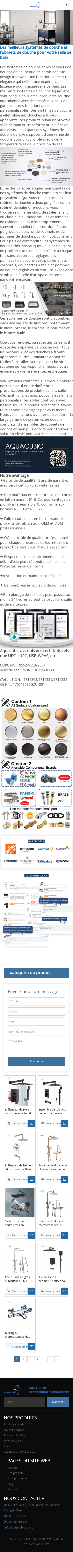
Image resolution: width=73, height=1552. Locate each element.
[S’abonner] (58, 1402)
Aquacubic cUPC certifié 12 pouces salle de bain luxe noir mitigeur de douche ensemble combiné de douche (53, 1279)
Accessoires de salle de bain (21, 1451)
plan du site (42, 1544)
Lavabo (8, 1446)
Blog (10, 1484)
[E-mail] (24, 1402)
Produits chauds (14, 1424)
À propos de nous (18, 1478)
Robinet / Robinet (15, 1435)
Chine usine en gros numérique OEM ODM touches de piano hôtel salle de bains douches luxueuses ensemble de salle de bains (19, 1279)
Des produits (15, 1473)
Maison (12, 1467)
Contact (12, 1489)
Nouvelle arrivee (14, 1430)
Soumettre (36, 1061)
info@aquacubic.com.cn (19, 1527)
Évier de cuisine (13, 1441)
